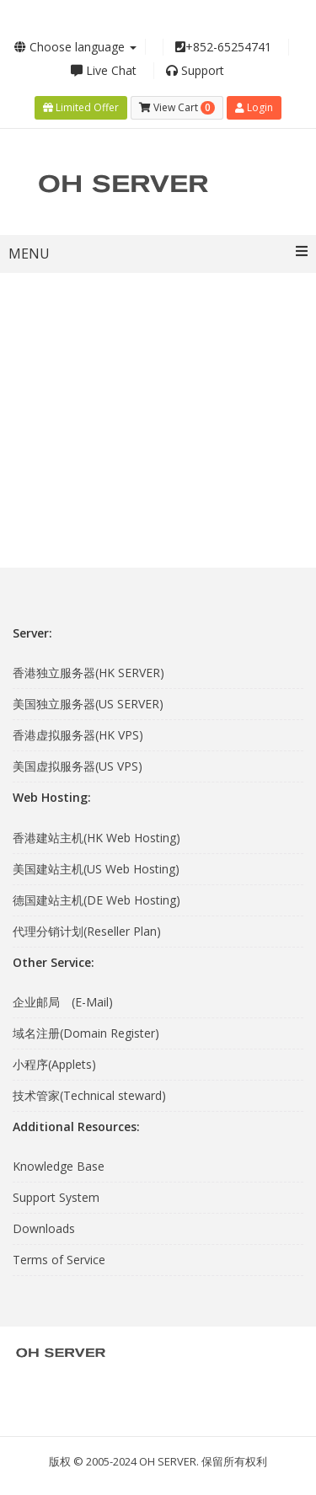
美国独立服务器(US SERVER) (88, 704)
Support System (56, 1197)
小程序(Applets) (54, 1064)
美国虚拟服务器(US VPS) (77, 766)
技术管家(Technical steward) (89, 1095)
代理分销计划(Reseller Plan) (87, 931)
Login (254, 107)
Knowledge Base (58, 1166)
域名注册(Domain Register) (86, 1033)
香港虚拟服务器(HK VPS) (78, 735)
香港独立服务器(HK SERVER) (88, 673)
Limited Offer (81, 107)
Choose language (75, 47)
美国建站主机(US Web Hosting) (96, 869)
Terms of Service (59, 1260)
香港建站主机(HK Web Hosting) (96, 838)
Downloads (44, 1228)
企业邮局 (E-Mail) (63, 1002)
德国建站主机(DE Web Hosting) (96, 900)
